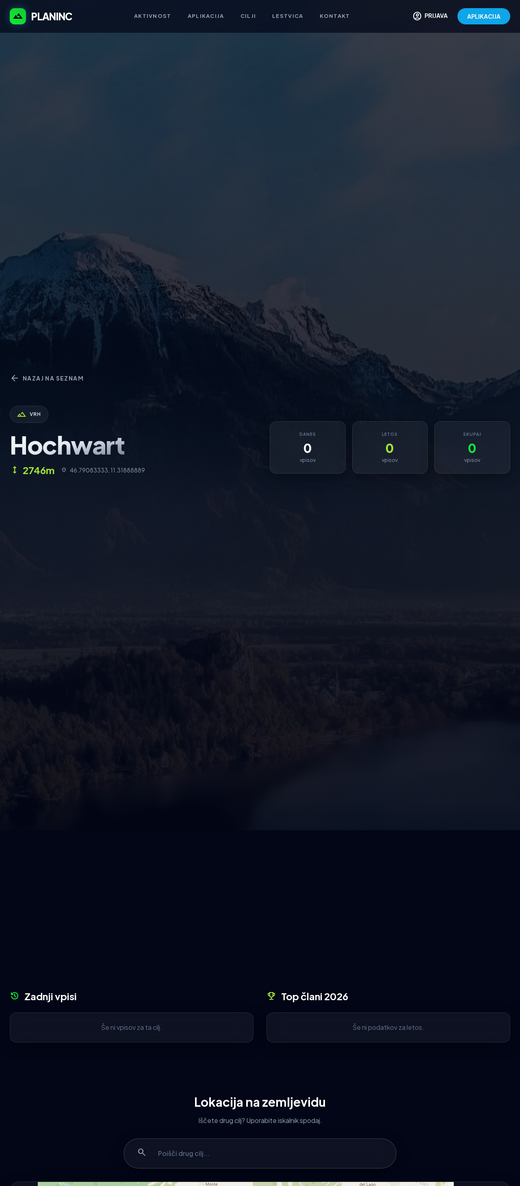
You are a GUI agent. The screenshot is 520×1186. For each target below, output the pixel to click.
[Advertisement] (260, 913)
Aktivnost (152, 16)
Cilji (248, 16)
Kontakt (335, 16)
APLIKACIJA (483, 16)
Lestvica (287, 16)
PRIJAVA (430, 16)
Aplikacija (206, 16)
